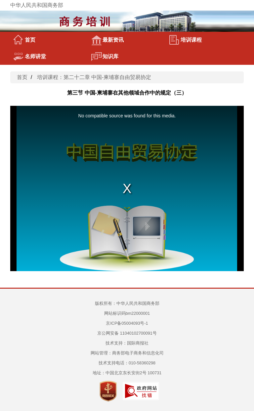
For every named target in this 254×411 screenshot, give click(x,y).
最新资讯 (107, 40)
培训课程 (185, 40)
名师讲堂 (30, 56)
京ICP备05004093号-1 (127, 323)
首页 (24, 40)
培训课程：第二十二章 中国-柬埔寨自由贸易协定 (94, 77)
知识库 (104, 56)
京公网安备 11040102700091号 (127, 333)
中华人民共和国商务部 (36, 5)
